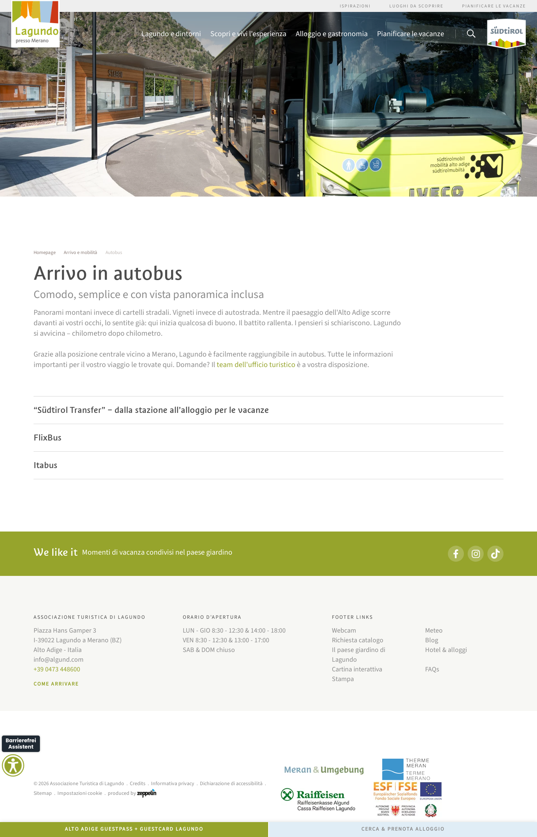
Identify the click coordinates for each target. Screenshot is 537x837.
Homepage (45, 252)
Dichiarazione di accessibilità (231, 783)
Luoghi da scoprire (416, 6)
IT (78, 19)
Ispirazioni (355, 6)
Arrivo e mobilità (80, 252)
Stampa (343, 679)
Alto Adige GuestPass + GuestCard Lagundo (134, 829)
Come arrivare (56, 684)
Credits (137, 783)
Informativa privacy (172, 783)
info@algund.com (59, 659)
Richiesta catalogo (357, 640)
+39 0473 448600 (57, 669)
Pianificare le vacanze (494, 6)
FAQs (432, 669)
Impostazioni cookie (79, 793)
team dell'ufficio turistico (256, 365)
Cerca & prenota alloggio (403, 829)
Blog (431, 640)
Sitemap (43, 793)
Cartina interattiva (357, 669)
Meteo (434, 630)
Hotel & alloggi (446, 650)
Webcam (344, 630)
